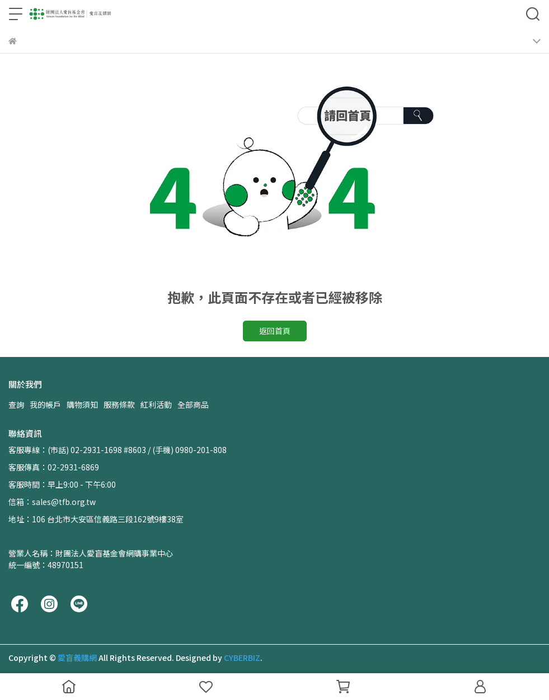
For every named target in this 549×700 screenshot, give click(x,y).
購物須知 (82, 404)
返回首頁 (274, 330)
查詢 (16, 404)
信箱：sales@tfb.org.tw (52, 501)
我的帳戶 (45, 404)
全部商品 (193, 404)
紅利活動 (156, 404)
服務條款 (119, 404)
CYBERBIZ (242, 657)
